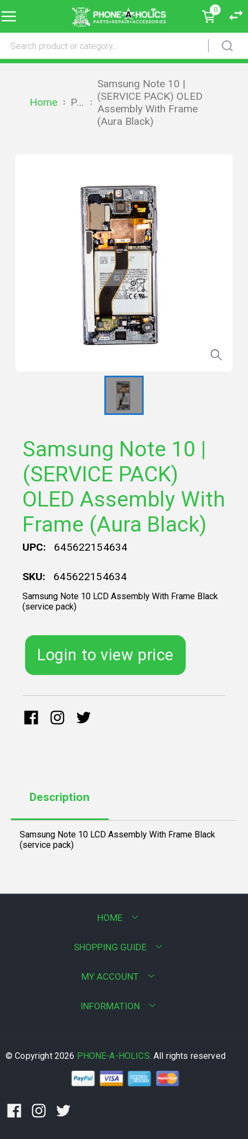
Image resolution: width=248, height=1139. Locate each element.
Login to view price (105, 655)
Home (43, 102)
